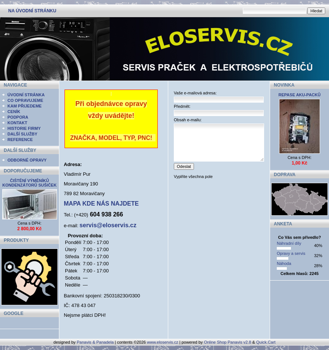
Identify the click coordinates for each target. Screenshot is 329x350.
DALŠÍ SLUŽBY (22, 134)
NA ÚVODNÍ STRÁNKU (32, 10)
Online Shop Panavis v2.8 (227, 342)
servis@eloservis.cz (108, 225)
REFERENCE (20, 139)
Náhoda (284, 263)
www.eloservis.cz (162, 342)
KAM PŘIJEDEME (24, 106)
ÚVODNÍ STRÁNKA (26, 95)
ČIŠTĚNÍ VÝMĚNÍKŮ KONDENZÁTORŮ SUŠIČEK (29, 182)
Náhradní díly (289, 243)
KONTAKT (17, 123)
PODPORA (17, 117)
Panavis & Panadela (96, 342)
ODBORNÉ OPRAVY (27, 160)
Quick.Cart (266, 342)
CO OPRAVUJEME (25, 100)
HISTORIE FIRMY (24, 128)
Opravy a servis (291, 253)
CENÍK (13, 111)
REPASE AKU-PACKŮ (300, 95)
